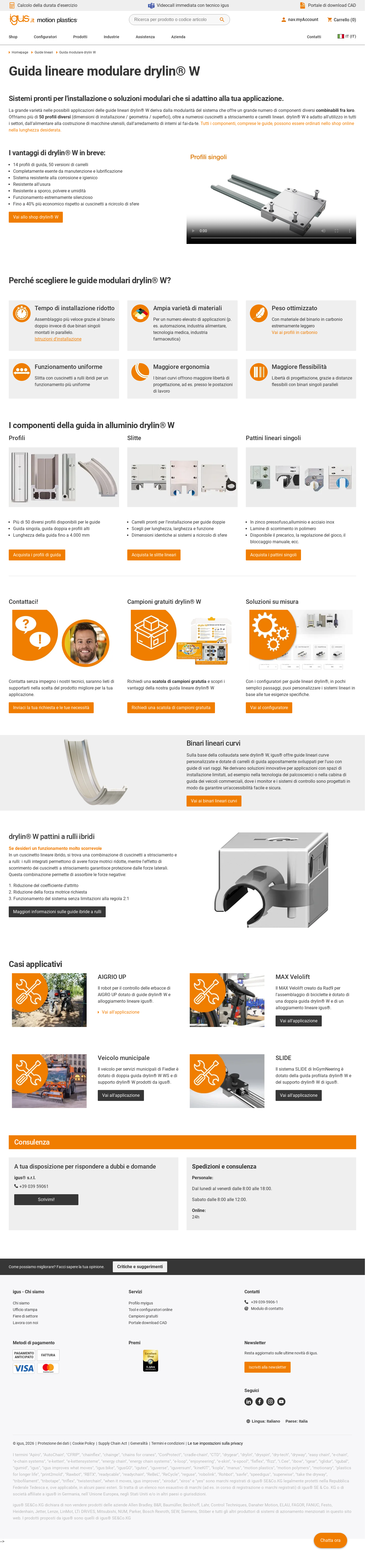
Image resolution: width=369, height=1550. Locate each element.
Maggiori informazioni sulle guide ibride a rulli (57, 911)
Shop (13, 37)
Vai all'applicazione (120, 1012)
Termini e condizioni (167, 1443)
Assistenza (145, 37)
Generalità (139, 1443)
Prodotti (80, 37)
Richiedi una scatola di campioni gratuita (171, 707)
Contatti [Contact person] (314, 37)
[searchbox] (175, 19)
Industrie (111, 37)
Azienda (178, 37)
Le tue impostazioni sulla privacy (215, 1443)
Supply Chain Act (112, 1443)
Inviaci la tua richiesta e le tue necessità (51, 707)
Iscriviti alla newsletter (267, 1367)
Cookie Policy (83, 1443)
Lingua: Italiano (263, 1421)
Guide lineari (42, 52)
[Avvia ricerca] (222, 19)
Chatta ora (330, 1540)
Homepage (18, 52)
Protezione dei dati (53, 1443)
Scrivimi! (46, 1199)
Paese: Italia (296, 1421)
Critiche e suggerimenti (140, 1266)
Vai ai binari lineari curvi (214, 801)
